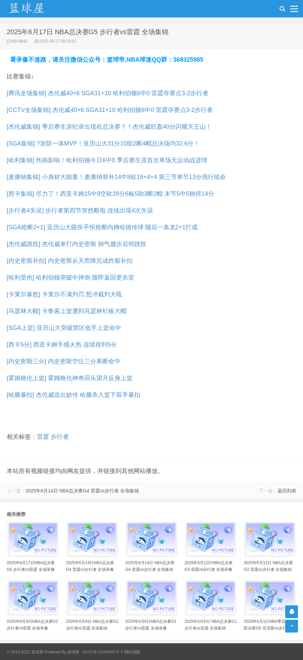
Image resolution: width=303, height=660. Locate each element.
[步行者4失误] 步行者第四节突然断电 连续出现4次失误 (80, 210)
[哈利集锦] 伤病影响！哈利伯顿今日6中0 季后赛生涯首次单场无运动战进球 (107, 160)
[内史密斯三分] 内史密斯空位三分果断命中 (63, 361)
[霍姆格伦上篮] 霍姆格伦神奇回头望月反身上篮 (70, 378)
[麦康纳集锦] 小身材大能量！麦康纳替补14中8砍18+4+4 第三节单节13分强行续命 (116, 177)
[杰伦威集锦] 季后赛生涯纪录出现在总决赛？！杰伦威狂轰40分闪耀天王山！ (109, 126)
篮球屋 (73, 652)
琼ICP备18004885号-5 (103, 652)
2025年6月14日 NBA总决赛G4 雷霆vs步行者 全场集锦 (82, 490)
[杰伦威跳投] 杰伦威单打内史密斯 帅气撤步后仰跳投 (76, 244)
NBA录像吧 (33, 8)
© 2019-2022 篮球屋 (25, 652)
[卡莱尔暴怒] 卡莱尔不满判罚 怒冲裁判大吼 (64, 294)
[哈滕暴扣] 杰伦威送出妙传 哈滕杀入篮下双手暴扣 (73, 395)
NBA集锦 (19, 41)
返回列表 (286, 490)
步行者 (60, 436)
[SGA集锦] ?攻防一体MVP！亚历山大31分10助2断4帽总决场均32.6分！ (103, 143)
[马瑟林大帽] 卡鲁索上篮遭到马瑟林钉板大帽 (67, 311)
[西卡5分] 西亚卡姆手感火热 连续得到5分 (62, 344)
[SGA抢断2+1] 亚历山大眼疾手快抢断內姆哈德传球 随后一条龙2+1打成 (102, 227)
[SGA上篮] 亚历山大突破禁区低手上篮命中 (64, 327)
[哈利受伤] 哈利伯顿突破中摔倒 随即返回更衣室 (70, 277)
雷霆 (43, 436)
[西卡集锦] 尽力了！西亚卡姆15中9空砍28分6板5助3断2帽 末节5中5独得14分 (110, 193)
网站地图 (132, 652)
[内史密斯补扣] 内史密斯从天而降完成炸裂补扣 (70, 260)
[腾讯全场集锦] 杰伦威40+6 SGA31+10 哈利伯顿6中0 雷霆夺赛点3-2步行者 (107, 93)
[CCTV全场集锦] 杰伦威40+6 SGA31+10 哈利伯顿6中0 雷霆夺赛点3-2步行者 (110, 110)
